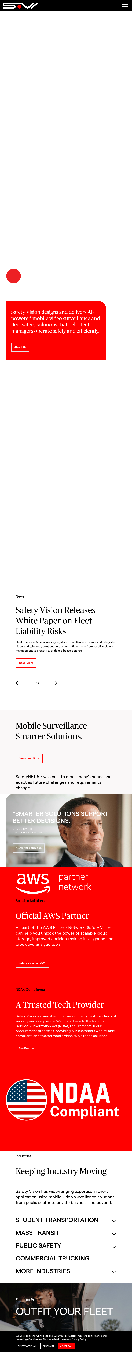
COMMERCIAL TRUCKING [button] (66, 1258)
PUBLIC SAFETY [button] (66, 1246)
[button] (125, 5)
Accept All (66, 1346)
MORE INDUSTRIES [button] (66, 1271)
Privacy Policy (78, 1339)
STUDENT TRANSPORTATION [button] (66, 1220)
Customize (49, 1346)
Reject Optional (27, 1346)
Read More (26, 663)
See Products (27, 1048)
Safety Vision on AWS (32, 963)
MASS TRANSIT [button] (66, 1233)
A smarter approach (29, 848)
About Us (20, 347)
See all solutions (29, 758)
